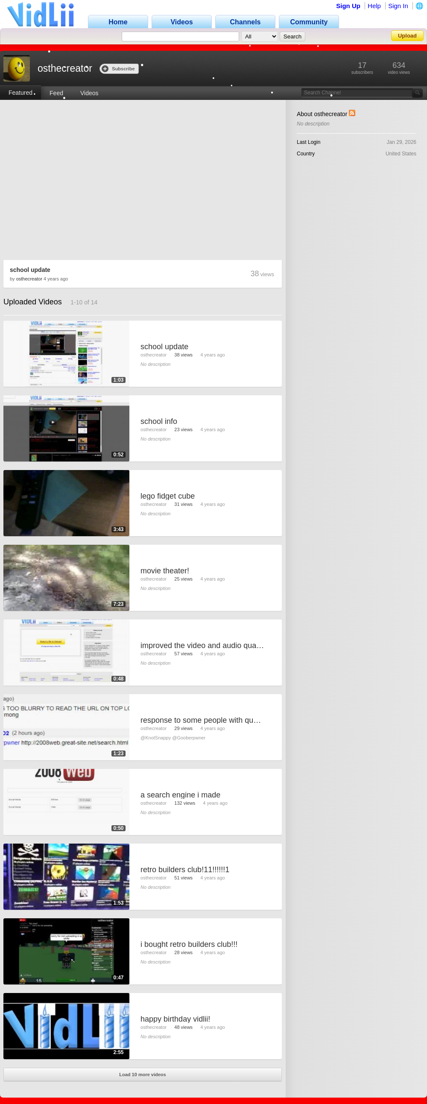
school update (30, 269)
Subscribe (118, 68)
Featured (20, 92)
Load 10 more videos (142, 1074)
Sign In (398, 5)
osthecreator (29, 278)
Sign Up (348, 5)
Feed (56, 93)
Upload (407, 35)
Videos (89, 93)
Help (374, 5)
